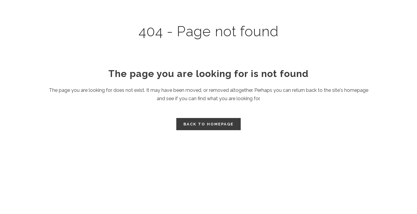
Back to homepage (208, 124)
